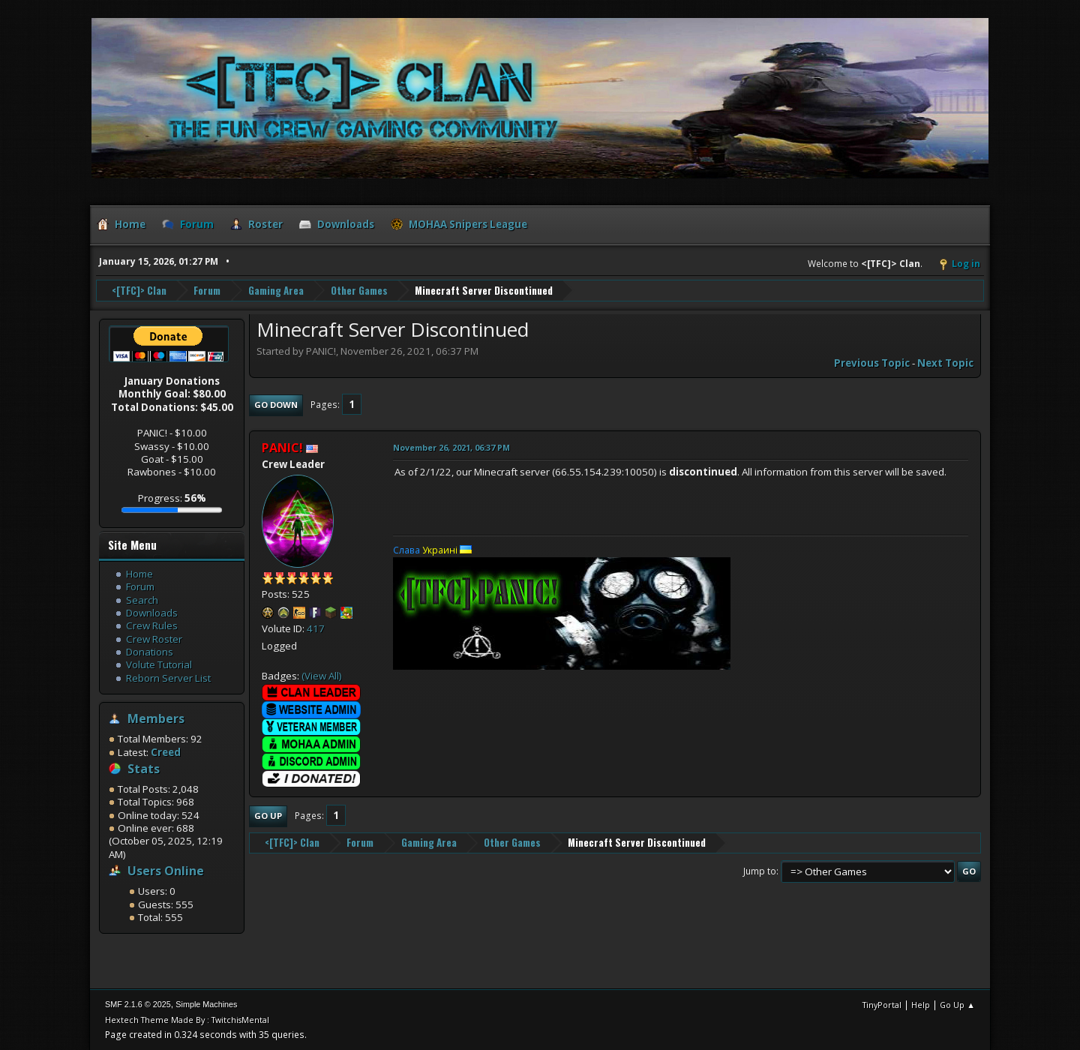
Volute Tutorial (159, 664)
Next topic (945, 363)
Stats (144, 768)
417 (316, 628)
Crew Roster (154, 639)
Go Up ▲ (957, 1004)
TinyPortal (882, 1004)
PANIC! (282, 448)
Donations (149, 651)
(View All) (322, 675)
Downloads (152, 613)
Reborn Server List (168, 678)
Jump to (759, 871)
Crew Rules (152, 625)
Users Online (166, 870)
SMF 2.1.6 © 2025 (138, 1004)
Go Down (276, 404)
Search (142, 600)
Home (139, 573)
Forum (140, 586)
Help (920, 1004)
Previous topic (872, 363)
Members (156, 718)
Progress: (172, 498)
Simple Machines (206, 1004)
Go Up (268, 815)
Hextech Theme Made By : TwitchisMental (187, 1019)
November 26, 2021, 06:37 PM (451, 447)
